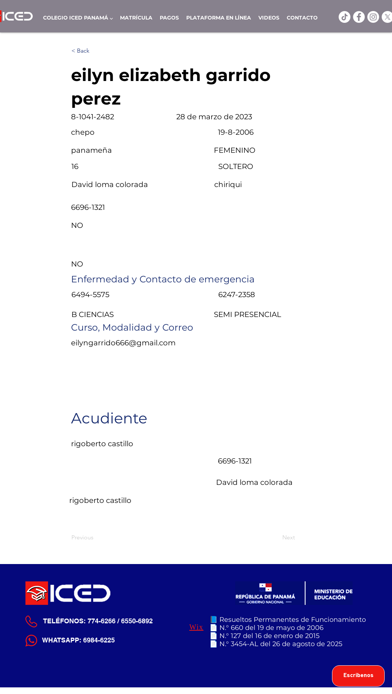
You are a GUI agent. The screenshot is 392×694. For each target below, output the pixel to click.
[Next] (276, 537)
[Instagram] (373, 17)
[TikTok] (344, 17)
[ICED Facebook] (359, 17)
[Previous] (95, 537)
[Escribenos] (358, 676)
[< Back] (95, 50)
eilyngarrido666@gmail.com (123, 342)
